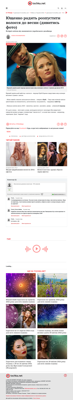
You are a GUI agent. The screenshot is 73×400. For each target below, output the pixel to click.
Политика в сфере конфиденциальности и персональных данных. (31, 395)
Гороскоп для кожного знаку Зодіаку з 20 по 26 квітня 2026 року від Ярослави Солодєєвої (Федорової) (19, 364)
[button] (62, 8)
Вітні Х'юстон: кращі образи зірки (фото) (49, 170)
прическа (14, 136)
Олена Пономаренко (18, 35)
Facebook (22, 128)
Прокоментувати (15, 206)
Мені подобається (26, 206)
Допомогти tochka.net (21, 13)
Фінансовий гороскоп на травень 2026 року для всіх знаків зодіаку (20, 300)
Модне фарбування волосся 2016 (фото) (20, 170)
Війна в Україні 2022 (37, 13)
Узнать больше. (36, 398)
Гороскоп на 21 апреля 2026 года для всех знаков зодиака (20, 331)
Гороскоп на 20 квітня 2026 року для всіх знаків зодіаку (51, 362)
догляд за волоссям (28, 136)
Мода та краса (11, 44)
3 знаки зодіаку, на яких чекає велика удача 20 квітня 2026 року (51, 331)
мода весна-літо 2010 (46, 136)
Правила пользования (11, 395)
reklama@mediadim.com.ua (31, 388)
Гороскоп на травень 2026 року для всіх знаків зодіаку (50, 300)
